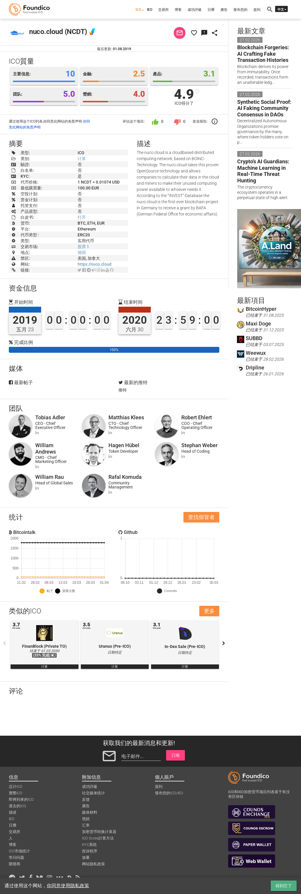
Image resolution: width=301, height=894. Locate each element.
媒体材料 (89, 812)
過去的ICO (17, 806)
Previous (4, 643)
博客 (178, 10)
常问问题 (16, 857)
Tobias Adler (50, 417)
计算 (82, 158)
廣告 (224, 10)
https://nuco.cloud (94, 264)
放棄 (86, 857)
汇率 (86, 825)
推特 (122, 390)
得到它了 (283, 885)
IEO (149, 10)
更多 (209, 611)
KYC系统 (89, 844)
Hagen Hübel (123, 445)
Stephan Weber (199, 445)
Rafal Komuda (125, 477)
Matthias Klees (126, 417)
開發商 (14, 864)
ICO (138, 10)
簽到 (256, 10)
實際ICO (15, 793)
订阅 (175, 755)
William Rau (49, 477)
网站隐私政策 (93, 864)
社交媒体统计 (93, 793)
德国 (82, 252)
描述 (12, 812)
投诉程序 (89, 851)
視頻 (86, 819)
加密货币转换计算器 (99, 831)
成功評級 (195, 10)
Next (224, 643)
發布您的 (240, 10)
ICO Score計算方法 (98, 838)
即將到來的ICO (21, 799)
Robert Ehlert (196, 417)
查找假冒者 (201, 517)
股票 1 (83, 246)
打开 (82, 217)
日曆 (211, 10)
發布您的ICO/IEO (169, 793)
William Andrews (45, 448)
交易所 (163, 10)
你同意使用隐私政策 (68, 885)
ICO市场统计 (19, 851)
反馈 (86, 799)
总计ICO (15, 786)
